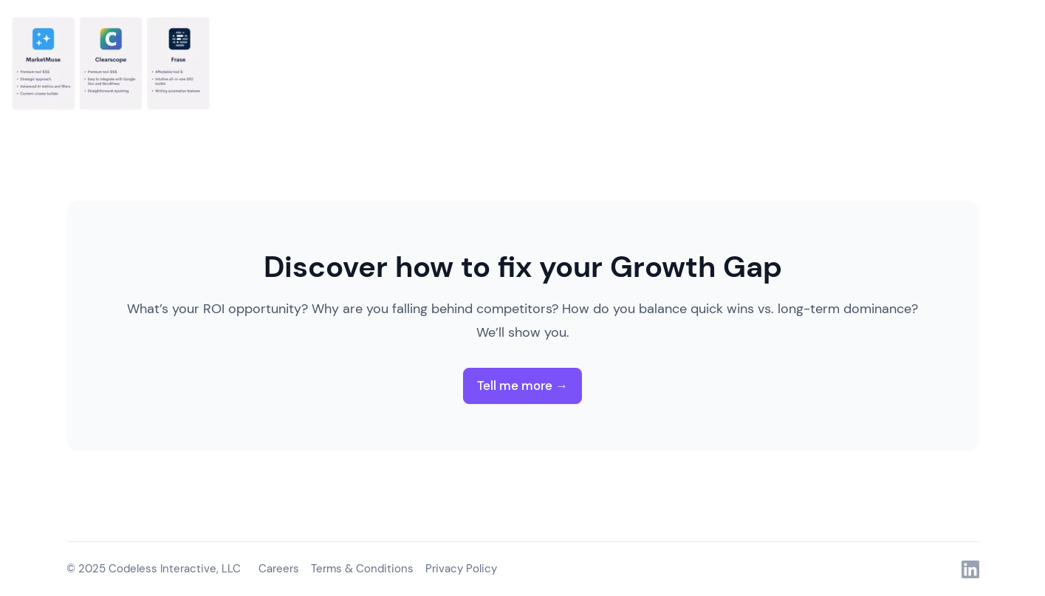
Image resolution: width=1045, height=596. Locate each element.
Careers (278, 568)
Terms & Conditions (362, 568)
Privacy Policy (461, 568)
